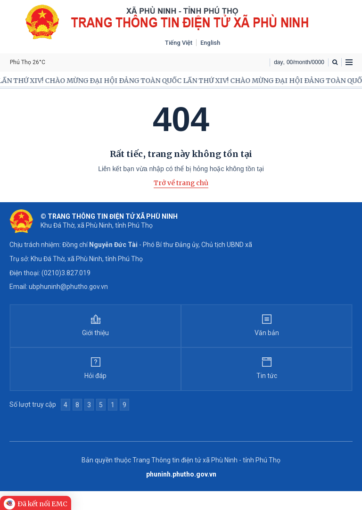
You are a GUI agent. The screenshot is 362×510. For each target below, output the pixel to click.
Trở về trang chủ (181, 183)
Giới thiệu (95, 333)
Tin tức (266, 375)
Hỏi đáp (95, 375)
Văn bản (267, 333)
